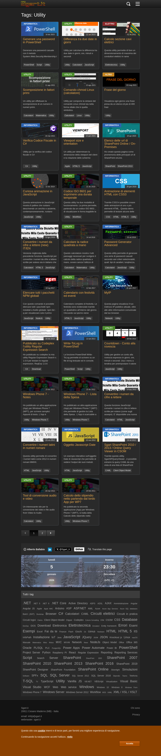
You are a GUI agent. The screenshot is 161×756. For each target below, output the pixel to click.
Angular (134, 603)
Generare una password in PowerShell (39, 40)
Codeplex (79, 620)
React (72, 652)
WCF (47, 687)
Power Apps (71, 647)
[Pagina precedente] (25, 533)
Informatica (30, 24)
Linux (79, 115)
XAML (110, 692)
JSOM (95, 638)
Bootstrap (40, 614)
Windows (86, 687)
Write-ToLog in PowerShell (73, 345)
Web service (69, 687)
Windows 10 (103, 687)
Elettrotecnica (111, 65)
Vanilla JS (74, 681)
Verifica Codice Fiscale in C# (39, 142)
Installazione (41, 637)
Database (129, 619)
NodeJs (39, 318)
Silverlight (115, 670)
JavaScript (89, 65)
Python (46, 652)
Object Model (109, 642)
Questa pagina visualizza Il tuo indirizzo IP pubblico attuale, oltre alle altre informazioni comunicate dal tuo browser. (120, 308)
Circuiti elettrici (103, 613)
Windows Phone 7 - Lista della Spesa (80, 395)
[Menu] (137, 4)
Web (55, 687)
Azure (97, 609)
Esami (133, 625)
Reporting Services (125, 652)
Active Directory (78, 603)
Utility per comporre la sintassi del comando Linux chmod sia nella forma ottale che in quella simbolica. (80, 105)
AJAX (108, 603)
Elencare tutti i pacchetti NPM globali (38, 294)
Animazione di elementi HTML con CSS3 (119, 193)
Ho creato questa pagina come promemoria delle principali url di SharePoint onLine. (119, 154)
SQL (44, 675)
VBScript (98, 681)
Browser (51, 613)
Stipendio (116, 676)
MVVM (67, 642)
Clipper (69, 620)
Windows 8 (117, 687)
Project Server (31, 652)
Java (59, 637)
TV (37, 682)
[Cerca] (128, 4)
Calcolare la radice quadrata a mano (76, 243)
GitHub (91, 631)
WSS (104, 692)
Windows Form (131, 687)
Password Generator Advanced (117, 243)
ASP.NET (80, 608)
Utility (47, 65)
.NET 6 (45, 603)
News (86, 642)
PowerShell (29, 65)
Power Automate (93, 647)
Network (109, 318)
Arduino (59, 608)
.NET (27, 603)
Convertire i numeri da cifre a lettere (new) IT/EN (37, 245)
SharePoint (110, 166)
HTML (116, 217)
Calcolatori (77, 65)
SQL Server (60, 675)
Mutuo (51, 642)
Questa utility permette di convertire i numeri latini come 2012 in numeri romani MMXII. (40, 459)
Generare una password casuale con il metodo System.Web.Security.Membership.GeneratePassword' (40, 53)
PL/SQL (38, 647)
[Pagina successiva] (51, 533)
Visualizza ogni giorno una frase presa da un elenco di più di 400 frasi (119, 104)
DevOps (26, 626)
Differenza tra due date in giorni (80, 40)
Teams (124, 676)
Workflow (77, 217)
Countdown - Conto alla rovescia (119, 345)
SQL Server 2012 (80, 676)
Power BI (112, 648)
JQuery (87, 637)
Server (53, 658)
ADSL (100, 603)
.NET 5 (36, 603)
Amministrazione (121, 603)
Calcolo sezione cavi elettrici (117, 40)
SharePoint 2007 (122, 658)
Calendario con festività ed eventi (79, 294)
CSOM (109, 620)
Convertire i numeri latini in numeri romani (39, 446)
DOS (33, 625)
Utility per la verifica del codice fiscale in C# (37, 153)
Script (39, 65)
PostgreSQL (56, 648)
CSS (108, 217)
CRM (102, 620)
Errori (122, 625)
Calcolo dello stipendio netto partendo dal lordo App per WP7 (79, 499)
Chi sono (135, 708)
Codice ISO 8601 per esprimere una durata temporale (78, 195)
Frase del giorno (115, 89)
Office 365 (131, 642)
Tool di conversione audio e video (39, 497)
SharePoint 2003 (94, 658)
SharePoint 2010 (37, 663)
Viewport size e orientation (74, 142)
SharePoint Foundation (63, 669)
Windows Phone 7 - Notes (36, 395)
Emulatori (95, 626)
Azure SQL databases (128, 609)
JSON (104, 637)
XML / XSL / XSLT (125, 692)
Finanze (62, 632)
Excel (40, 631)
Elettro (109, 24)
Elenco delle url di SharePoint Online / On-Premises (120, 144)
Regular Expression (88, 652)
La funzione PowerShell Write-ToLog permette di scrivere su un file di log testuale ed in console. (79, 357)
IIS (135, 631)
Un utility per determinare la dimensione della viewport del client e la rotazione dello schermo (80, 154)
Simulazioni (129, 669)
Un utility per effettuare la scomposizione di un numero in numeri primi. (37, 104)
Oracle (27, 647)
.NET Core (58, 603)
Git (85, 632)
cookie (41, 730)
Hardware (100, 632)
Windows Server (53, 692)
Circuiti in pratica (127, 613)
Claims (40, 620)
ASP (69, 608)
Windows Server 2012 (77, 692)
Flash (70, 632)
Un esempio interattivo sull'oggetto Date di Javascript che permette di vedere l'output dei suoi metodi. (80, 459)
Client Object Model (122, 470)
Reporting (106, 652)
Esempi (29, 631)
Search (40, 658)
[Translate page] (99, 549)
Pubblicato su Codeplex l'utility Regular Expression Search (38, 347)
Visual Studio (32, 687)
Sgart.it (24, 708)
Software (26, 676)
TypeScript (47, 681)
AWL (90, 608)
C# (26, 166)
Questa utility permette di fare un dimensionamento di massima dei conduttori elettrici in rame (120, 53)
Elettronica (60, 625)
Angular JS (29, 608)
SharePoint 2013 (125, 166)
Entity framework (108, 626)
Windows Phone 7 (40, 420)
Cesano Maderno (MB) (40, 711)
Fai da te (51, 631)
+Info (69, 736)
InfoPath (27, 637)
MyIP (107, 292)
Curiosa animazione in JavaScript (37, 193)
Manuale (26, 642)
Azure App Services (110, 609)
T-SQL (28, 681)
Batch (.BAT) (28, 614)
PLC (47, 648)
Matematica (41, 115)
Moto (45, 642)
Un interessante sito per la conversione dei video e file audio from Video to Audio (39, 509)
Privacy (136, 714)
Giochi (78, 631)
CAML (108, 470)
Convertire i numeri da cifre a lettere (118, 395)
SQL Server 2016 (101, 675)
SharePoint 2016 (99, 663)
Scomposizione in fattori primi (38, 91)
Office (121, 642)
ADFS (92, 603)
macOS (134, 638)
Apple (67, 166)
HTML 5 (76, 166)
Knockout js (116, 637)
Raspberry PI (60, 652)
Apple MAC (48, 609)
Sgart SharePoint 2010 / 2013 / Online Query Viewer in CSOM (120, 448)
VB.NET (88, 681)
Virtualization (111, 681)
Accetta (129, 743)
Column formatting (92, 620)
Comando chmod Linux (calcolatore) (79, 91)
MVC (59, 642)
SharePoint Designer (35, 669)
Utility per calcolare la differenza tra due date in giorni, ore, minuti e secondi (80, 53)
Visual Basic (128, 681)
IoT (53, 637)
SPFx (35, 675)
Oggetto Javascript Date (80, 444)
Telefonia (133, 676)
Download (36, 369)
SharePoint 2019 (126, 663)
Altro (108, 74)
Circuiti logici (29, 620)
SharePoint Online (93, 669)
